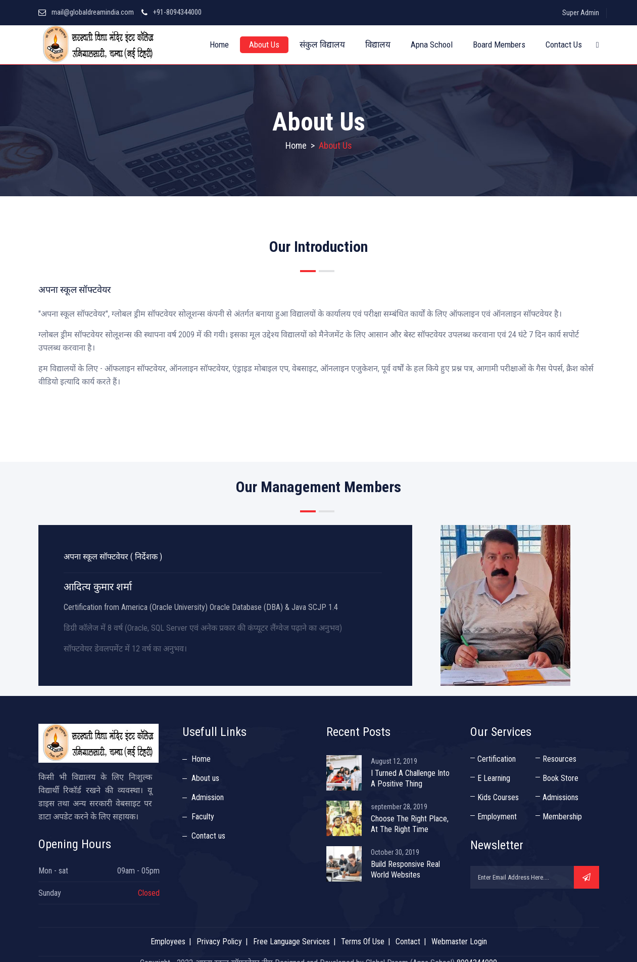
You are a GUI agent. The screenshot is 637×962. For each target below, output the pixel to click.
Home (219, 44)
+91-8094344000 (177, 12)
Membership (562, 816)
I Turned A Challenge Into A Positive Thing (410, 778)
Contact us (208, 836)
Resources (559, 759)
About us (205, 778)
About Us (264, 44)
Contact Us (564, 44)
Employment (497, 816)
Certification (496, 759)
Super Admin (580, 12)
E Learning (493, 778)
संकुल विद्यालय (322, 44)
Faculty (202, 816)
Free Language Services (291, 941)
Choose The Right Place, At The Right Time (410, 824)
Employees (168, 941)
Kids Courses (498, 797)
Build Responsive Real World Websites (405, 869)
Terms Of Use (362, 941)
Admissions (560, 797)
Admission (207, 797)
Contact (408, 941)
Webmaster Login (459, 941)
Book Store (560, 778)
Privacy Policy (219, 941)
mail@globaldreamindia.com (93, 12)
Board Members (499, 44)
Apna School (432, 44)
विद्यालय (377, 44)
